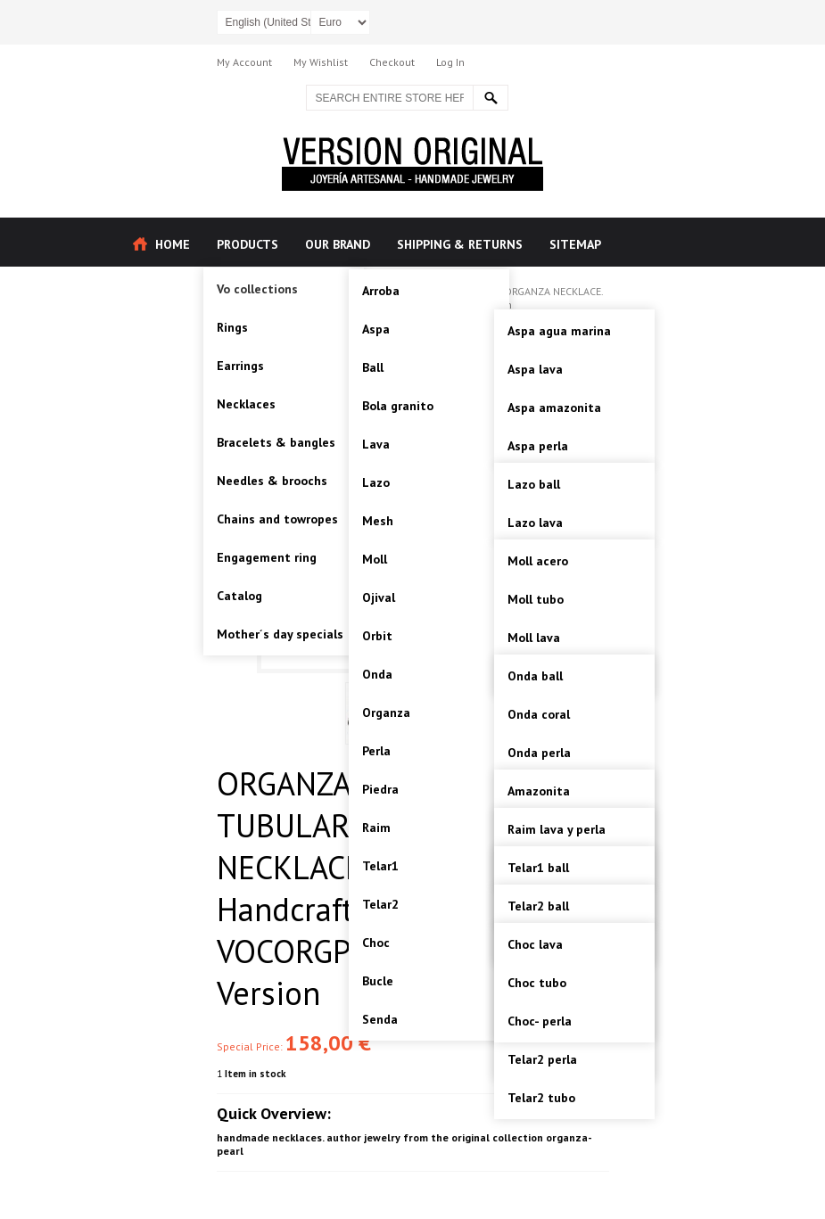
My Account (244, 62)
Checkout (392, 62)
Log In (450, 62)
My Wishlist (320, 62)
